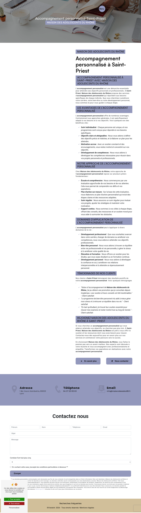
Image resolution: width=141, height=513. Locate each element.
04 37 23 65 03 (70, 399)
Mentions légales (87, 508)
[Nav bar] (130, 9)
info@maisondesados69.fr (119, 384)
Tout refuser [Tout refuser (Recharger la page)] (14, 503)
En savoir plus (89, 361)
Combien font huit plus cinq (20, 458)
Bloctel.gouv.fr (40, 490)
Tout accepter (14, 499)
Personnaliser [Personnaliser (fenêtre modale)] (14, 508)
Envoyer (18, 474)
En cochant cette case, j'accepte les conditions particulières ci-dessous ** (40, 467)
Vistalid (51, 508)
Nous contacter (118, 361)
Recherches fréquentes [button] (71, 504)
